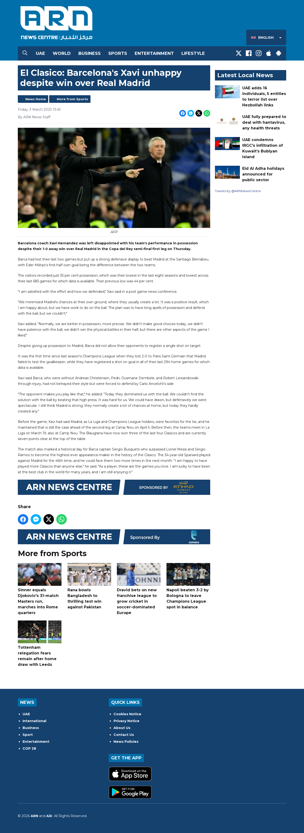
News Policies (126, 741)
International (34, 721)
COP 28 (29, 748)
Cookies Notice (127, 714)
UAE (40, 53)
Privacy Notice (126, 721)
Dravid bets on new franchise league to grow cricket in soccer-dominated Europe (139, 589)
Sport (28, 735)
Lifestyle (193, 53)
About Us (122, 728)
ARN (34, 816)
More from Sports (72, 99)
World (62, 53)
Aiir (49, 816)
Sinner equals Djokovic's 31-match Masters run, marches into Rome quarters (40, 589)
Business (89, 53)
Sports (117, 53)
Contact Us (124, 735)
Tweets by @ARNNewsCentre (238, 191)
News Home (35, 99)
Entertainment (154, 53)
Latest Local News (245, 75)
